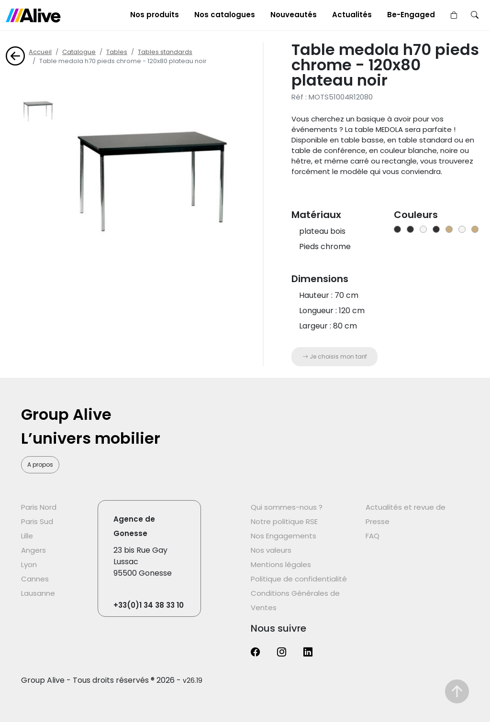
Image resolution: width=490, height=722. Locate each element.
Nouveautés (293, 15)
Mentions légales (281, 564)
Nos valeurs (271, 550)
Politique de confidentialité (299, 579)
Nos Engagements (283, 536)
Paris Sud (37, 521)
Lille (27, 536)
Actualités (352, 15)
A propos (40, 464)
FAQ (372, 536)
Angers (33, 550)
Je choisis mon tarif (334, 356)
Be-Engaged (411, 15)
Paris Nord (38, 507)
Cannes (35, 579)
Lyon (29, 564)
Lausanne (38, 593)
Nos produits (154, 15)
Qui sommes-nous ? (287, 507)
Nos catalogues (224, 15)
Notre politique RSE (284, 521)
